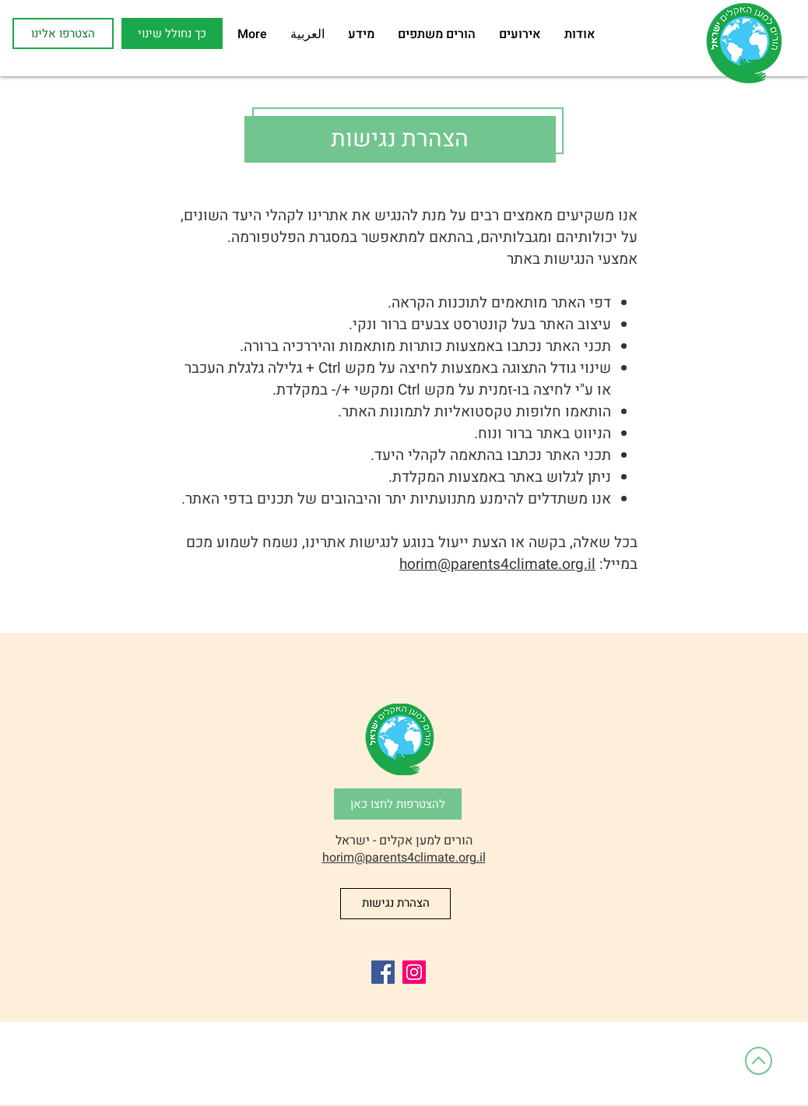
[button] (172, 33)
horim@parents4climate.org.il (497, 564)
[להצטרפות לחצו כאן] (398, 804)
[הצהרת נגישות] (395, 903)
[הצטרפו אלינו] (63, 33)
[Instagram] (414, 972)
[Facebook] (383, 972)
